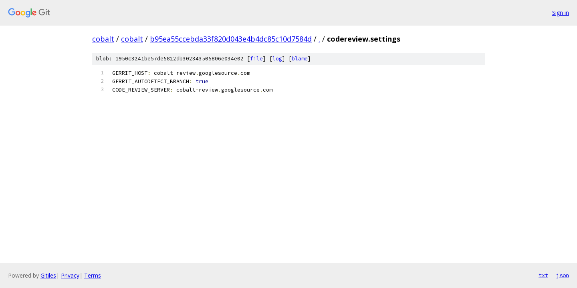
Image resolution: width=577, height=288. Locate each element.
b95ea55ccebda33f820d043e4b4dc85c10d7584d (231, 39)
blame (300, 58)
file (256, 58)
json (562, 275)
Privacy (70, 275)
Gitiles (48, 275)
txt (543, 275)
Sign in (560, 12)
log (277, 58)
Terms (92, 275)
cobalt (103, 39)
